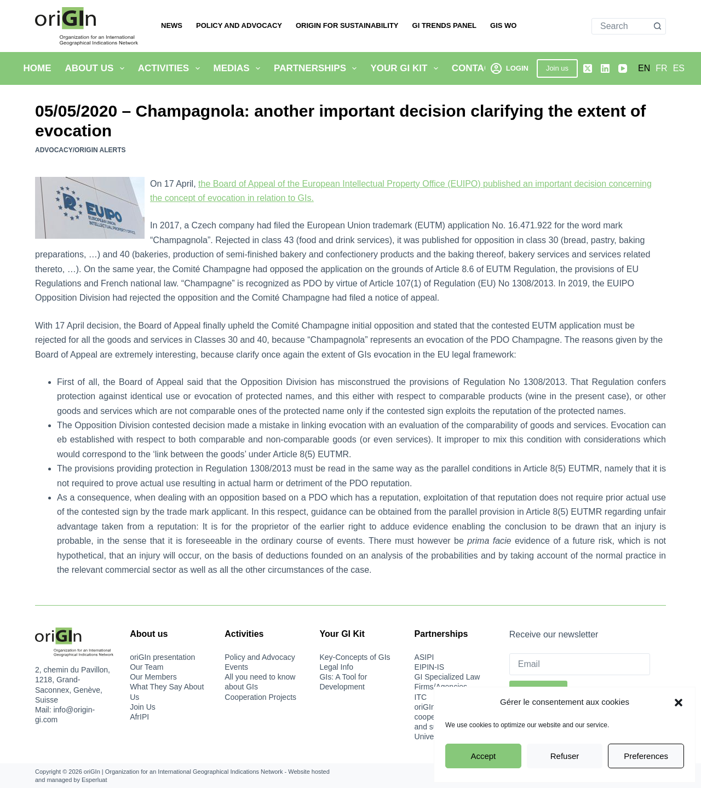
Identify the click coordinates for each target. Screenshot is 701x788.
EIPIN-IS (429, 667)
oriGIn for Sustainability (347, 25)
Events (236, 667)
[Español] (679, 68)
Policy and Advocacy (239, 25)
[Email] (580, 664)
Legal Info (336, 667)
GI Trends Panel (444, 25)
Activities (171, 68)
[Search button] (657, 26)
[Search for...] (620, 26)
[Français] (661, 68)
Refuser (564, 756)
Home (37, 68)
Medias (239, 68)
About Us (97, 68)
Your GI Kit (406, 68)
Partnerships (317, 68)
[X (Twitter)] (587, 68)
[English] (644, 68)
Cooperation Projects (260, 697)
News (171, 25)
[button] (678, 702)
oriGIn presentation (162, 657)
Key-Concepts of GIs (354, 657)
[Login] (509, 68)
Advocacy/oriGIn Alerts (80, 150)
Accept (483, 756)
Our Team (146, 667)
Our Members (153, 676)
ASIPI (424, 657)
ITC (421, 697)
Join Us (143, 707)
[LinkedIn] (605, 68)
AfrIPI (139, 716)
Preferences (646, 756)
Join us (557, 68)
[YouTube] (622, 68)
